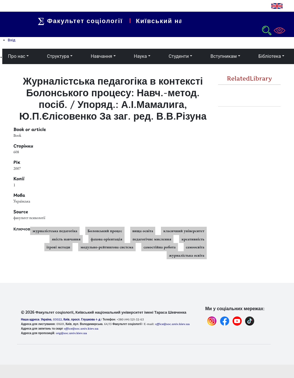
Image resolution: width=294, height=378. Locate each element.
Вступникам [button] (223, 56)
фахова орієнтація (106, 239)
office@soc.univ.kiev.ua (81, 328)
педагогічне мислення (151, 239)
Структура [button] (58, 56)
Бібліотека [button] (269, 56)
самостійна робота (160, 247)
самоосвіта (195, 247)
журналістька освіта (186, 255)
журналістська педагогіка (54, 230)
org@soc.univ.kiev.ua (71, 333)
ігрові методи (59, 247)
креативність (192, 239)
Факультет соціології (89, 20)
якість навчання (66, 239)
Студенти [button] (179, 56)
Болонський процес (105, 230)
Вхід (11, 40)
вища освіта (142, 230)
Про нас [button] (16, 56)
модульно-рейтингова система (106, 247)
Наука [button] (140, 56)
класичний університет (183, 230)
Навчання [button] (101, 56)
